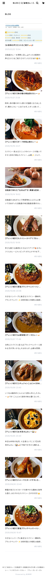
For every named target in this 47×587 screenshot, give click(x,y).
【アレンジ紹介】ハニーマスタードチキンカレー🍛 (22, 480)
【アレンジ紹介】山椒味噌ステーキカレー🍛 (22, 335)
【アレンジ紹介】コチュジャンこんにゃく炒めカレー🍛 (23, 383)
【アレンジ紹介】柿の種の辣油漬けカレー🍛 (22, 93)
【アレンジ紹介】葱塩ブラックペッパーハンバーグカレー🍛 (23, 287)
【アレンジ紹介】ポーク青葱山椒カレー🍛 (21, 142)
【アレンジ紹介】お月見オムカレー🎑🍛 (20, 432)
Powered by (24, 574)
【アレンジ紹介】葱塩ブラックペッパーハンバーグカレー (23, 528)
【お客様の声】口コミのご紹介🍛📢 (19, 45)
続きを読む (38, 63)
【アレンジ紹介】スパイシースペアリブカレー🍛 (22, 238)
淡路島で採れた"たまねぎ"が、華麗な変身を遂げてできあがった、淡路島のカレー (23, 190)
